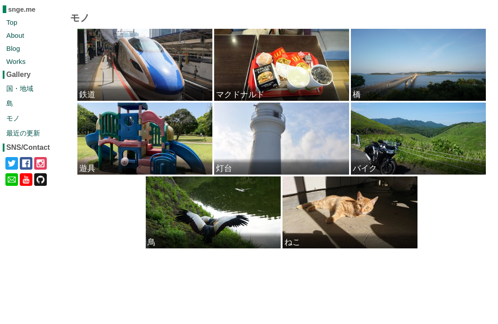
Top (12, 22)
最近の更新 (23, 133)
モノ (13, 118)
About (15, 35)
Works (16, 61)
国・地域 (19, 88)
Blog (13, 48)
